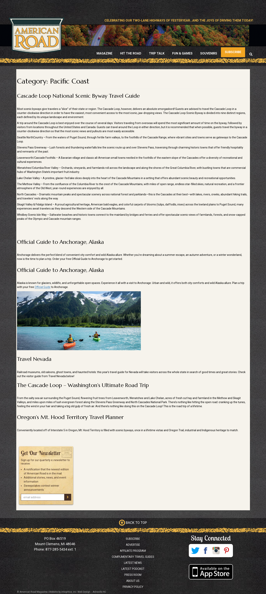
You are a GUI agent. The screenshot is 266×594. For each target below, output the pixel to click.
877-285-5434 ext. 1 (60, 549)
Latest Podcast (133, 568)
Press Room (132, 574)
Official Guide (42, 287)
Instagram (216, 550)
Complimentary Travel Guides (133, 556)
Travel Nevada (34, 359)
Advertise (133, 544)
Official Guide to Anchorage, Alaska (60, 242)
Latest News (133, 562)
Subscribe (133, 538)
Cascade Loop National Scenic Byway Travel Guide (78, 95)
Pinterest (226, 550)
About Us (132, 580)
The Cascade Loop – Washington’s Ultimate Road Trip (83, 385)
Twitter (195, 550)
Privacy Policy (133, 586)
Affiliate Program (133, 550)
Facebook (205, 550)
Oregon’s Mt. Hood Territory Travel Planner (70, 417)
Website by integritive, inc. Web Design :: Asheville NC (77, 592)
